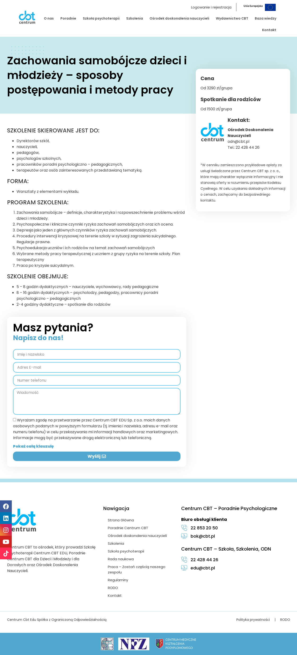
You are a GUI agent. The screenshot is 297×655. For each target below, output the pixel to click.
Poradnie (68, 18)
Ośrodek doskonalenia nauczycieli (179, 18)
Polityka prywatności (253, 619)
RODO (113, 587)
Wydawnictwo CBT (232, 18)
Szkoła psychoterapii (101, 18)
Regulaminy (118, 579)
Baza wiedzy (265, 18)
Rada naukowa (121, 558)
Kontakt (269, 30)
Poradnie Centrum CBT (128, 527)
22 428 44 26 (247, 147)
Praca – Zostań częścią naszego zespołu (137, 569)
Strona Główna (121, 520)
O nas (49, 18)
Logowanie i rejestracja (211, 7)
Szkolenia (134, 18)
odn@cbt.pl (238, 141)
